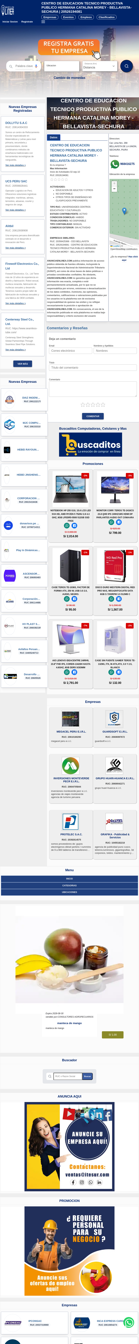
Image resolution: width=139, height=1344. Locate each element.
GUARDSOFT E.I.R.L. (115, 731)
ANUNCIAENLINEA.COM (59, 261)
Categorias (69, 885)
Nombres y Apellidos (103, 346)
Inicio (69, 878)
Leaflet (115, 246)
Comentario (54, 379)
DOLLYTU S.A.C (16, 122)
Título (51, 362)
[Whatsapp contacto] (128, 1322)
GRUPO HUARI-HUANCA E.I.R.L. (115, 778)
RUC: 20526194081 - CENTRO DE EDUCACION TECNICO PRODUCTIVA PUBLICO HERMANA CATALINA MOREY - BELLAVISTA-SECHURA (73, 248)
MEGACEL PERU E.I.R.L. (71, 731)
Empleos (86, 17)
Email (51, 346)
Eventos (68, 17)
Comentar (92, 416)
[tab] (53, 137)
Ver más (23, 364)
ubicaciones (69, 892)
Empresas (49, 17)
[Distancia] (99, 66)
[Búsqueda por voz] (36, 66)
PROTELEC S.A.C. (71, 834)
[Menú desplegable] (43, 21)
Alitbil (9, 226)
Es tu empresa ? (58, 165)
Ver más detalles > (15, 165)
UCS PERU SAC (16, 181)
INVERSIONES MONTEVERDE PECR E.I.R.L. (71, 780)
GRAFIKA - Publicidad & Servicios (115, 836)
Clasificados (107, 17)
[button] (36, 66)
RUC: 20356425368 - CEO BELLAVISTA (69, 241)
